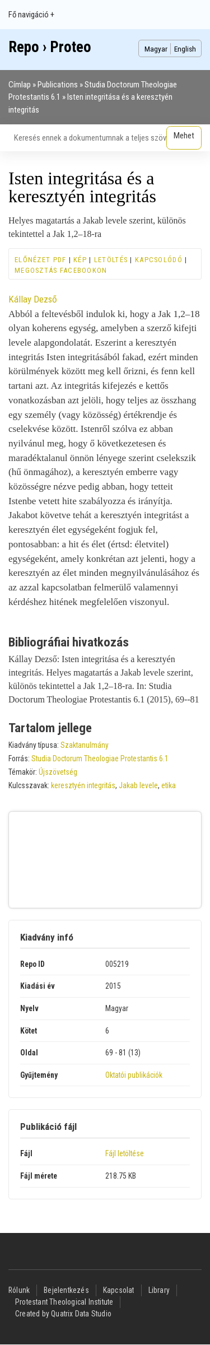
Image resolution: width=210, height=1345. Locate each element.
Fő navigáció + (31, 15)
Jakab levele (138, 785)
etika (168, 785)
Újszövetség (58, 771)
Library (159, 1290)
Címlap (19, 85)
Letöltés (111, 259)
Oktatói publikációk (133, 1075)
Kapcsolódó (159, 259)
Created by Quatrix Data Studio (63, 1313)
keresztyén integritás (83, 785)
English (185, 48)
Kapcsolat (118, 1290)
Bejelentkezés (66, 1290)
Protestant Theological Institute (64, 1301)
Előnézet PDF (40, 259)
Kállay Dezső (32, 299)
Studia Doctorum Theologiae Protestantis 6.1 (100, 758)
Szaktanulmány (84, 745)
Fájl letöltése (124, 1153)
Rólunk (19, 1290)
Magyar (155, 48)
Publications (58, 85)
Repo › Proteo (49, 47)
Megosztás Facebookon (61, 270)
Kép (80, 259)
